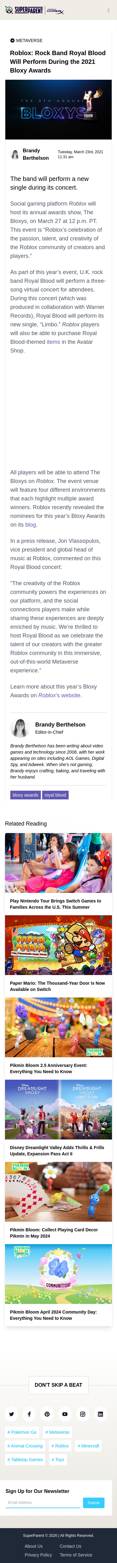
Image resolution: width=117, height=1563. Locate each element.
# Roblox (60, 1445)
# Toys (58, 1459)
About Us (34, 1546)
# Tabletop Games (25, 1459)
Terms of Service (76, 1554)
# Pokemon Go (22, 1432)
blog (30, 525)
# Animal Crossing (25, 1445)
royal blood (55, 795)
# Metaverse (58, 1432)
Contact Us (70, 1546)
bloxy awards (25, 795)
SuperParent (34, 1535)
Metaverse (29, 40)
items (53, 342)
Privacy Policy (38, 1554)
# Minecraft (88, 1445)
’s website (59, 695)
